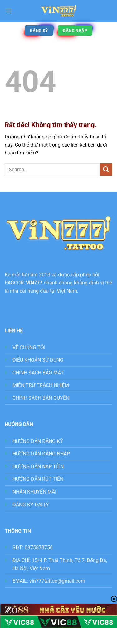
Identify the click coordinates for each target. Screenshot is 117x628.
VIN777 (34, 283)
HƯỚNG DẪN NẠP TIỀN (38, 467)
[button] (8, 10)
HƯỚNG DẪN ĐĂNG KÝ (37, 441)
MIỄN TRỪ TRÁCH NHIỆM (40, 385)
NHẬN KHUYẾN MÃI (34, 492)
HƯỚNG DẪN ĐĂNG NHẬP (41, 454)
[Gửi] (106, 169)
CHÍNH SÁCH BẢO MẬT (38, 373)
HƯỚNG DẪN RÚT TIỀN (37, 479)
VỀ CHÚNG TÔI (28, 347)
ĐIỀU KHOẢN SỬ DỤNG (37, 360)
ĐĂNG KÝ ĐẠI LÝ (30, 505)
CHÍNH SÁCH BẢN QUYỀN (40, 398)
